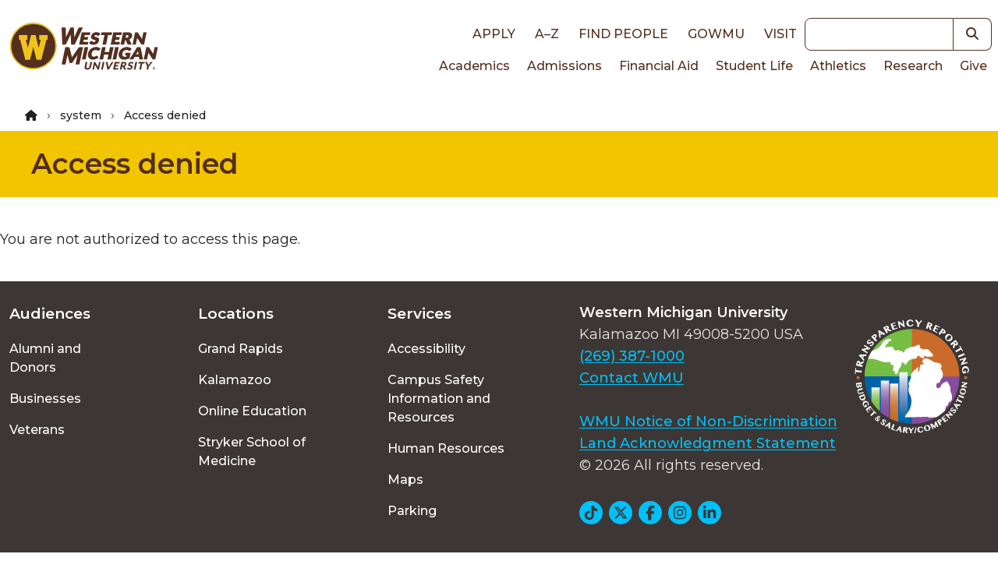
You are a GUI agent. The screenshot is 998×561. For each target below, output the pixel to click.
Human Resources (446, 448)
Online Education (252, 411)
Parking (412, 510)
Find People (623, 33)
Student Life (754, 65)
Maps (405, 479)
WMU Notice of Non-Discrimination (708, 421)
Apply (493, 33)
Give (973, 65)
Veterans (37, 429)
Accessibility (426, 348)
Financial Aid (659, 65)
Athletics (838, 65)
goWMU (716, 33)
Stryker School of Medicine (252, 451)
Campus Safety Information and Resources (439, 398)
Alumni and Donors (45, 358)
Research (913, 65)
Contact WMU (631, 377)
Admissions (564, 65)
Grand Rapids (240, 348)
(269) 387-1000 (632, 356)
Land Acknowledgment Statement (707, 443)
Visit (780, 33)
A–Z (547, 33)
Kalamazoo (234, 379)
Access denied (135, 163)
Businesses (45, 398)
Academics (474, 65)
